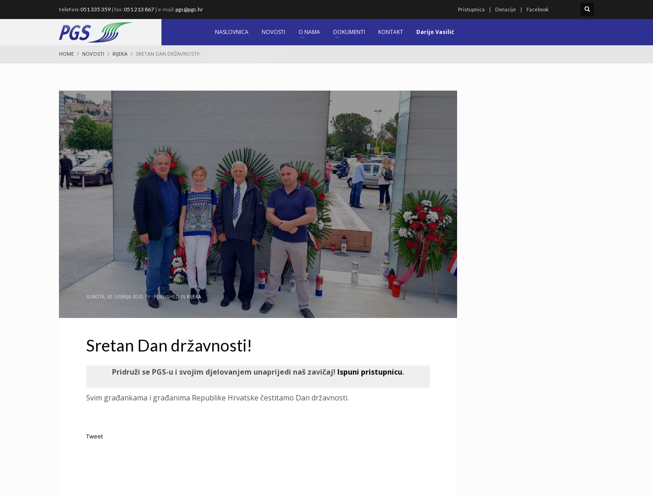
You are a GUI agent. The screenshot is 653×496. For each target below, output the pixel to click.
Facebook (537, 9)
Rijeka (194, 297)
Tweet (94, 436)
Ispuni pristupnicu (369, 372)
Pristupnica (471, 9)
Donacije (505, 9)
